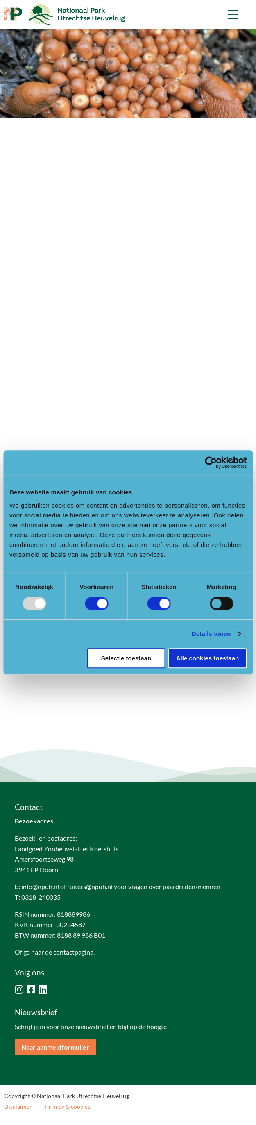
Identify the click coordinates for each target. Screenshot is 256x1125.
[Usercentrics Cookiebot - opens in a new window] (211, 462)
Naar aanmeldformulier (55, 1047)
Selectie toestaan (126, 658)
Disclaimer (18, 1106)
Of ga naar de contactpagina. (55, 952)
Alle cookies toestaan (207, 658)
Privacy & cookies (67, 1106)
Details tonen (211, 633)
